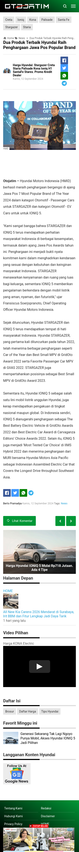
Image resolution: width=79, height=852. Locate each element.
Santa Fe (63, 19)
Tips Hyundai (49, 711)
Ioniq (20, 19)
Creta (8, 19)
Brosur (9, 711)
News (64, 503)
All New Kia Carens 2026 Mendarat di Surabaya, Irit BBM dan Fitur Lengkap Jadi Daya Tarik (38, 614)
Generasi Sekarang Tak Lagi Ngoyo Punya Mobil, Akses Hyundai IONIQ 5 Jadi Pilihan (47, 738)
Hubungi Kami (13, 816)
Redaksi (46, 808)
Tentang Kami (13, 808)
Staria (27, 27)
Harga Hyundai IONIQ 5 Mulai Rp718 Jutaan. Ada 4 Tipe (39, 568)
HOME (8, 591)
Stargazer (11, 27)
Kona (32, 19)
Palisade (46, 19)
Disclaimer (48, 816)
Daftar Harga (27, 711)
